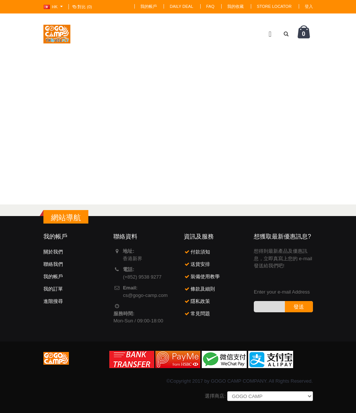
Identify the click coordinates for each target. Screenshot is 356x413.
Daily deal (181, 6)
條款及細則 (203, 289)
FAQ (210, 6)
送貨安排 (200, 264)
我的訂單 (53, 289)
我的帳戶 (148, 6)
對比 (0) (82, 6)
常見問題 (200, 313)
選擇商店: (215, 396)
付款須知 (200, 252)
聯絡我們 (53, 264)
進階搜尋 (53, 301)
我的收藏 (235, 6)
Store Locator (274, 6)
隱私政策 (200, 301)
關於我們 (53, 252)
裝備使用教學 (205, 276)
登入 (309, 6)
